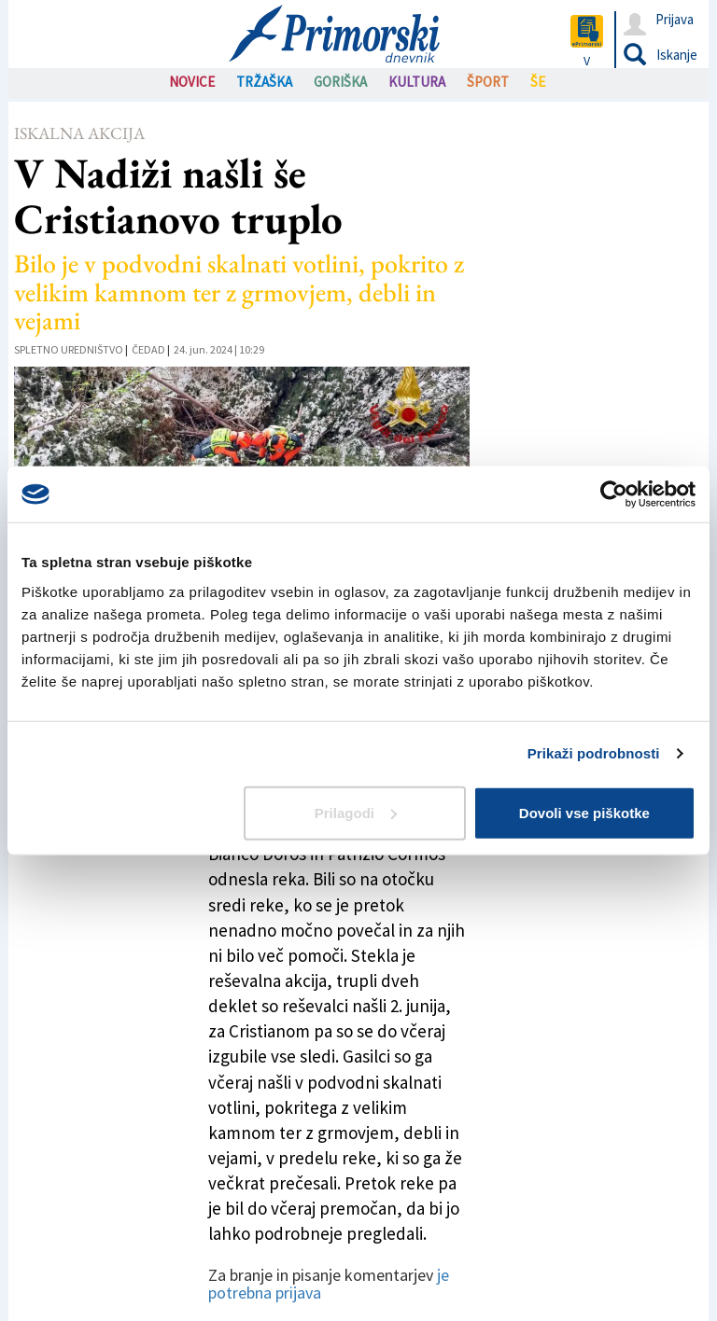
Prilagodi (356, 812)
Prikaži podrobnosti (593, 753)
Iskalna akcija (79, 133)
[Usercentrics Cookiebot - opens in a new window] (614, 494)
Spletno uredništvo (68, 349)
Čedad (148, 349)
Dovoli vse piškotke (584, 812)
